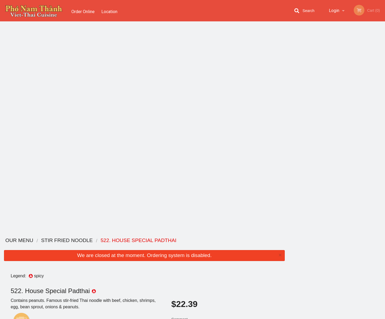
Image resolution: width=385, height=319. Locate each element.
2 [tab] (325, 109)
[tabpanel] (336, 75)
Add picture (21, 110)
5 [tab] (349, 109)
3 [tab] (333, 109)
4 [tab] (341, 109)
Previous (292, 75)
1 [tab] (316, 109)
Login (334, 10)
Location (110, 10)
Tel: (277, 261)
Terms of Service (201, 315)
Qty (187, 136)
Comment (224, 115)
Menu (178, 248)
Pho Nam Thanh (81, 240)
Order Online (83, 10)
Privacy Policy (229, 267)
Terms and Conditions (235, 261)
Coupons (225, 248)
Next (381, 75)
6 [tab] (357, 109)
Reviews (225, 254)
